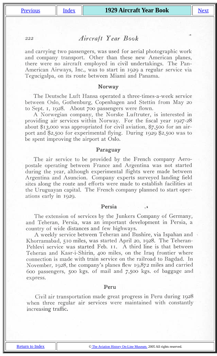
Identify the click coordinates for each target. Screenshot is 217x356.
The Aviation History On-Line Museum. (119, 346)
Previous (30, 10)
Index (69, 10)
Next (203, 10)
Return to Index (30, 346)
